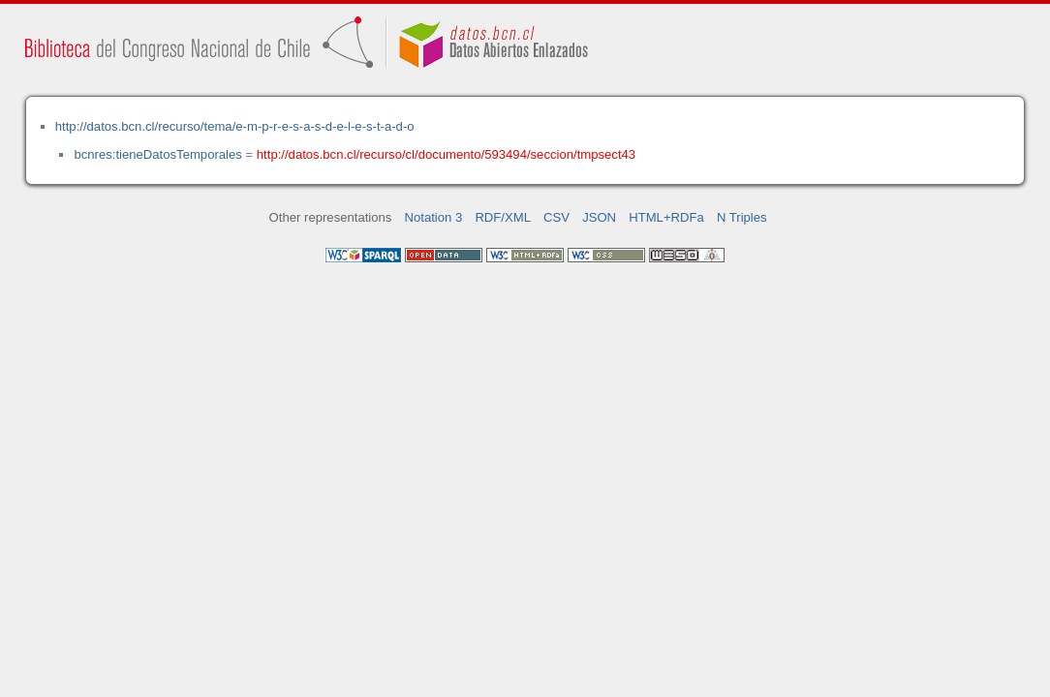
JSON (599, 217)
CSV (556, 217)
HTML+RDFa (666, 217)
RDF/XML (503, 217)
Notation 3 (434, 217)
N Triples (742, 217)
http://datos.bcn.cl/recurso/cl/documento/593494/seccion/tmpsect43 (446, 154)
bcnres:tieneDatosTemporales (157, 154)
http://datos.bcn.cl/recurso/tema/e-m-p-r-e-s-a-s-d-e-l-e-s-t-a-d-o (235, 126)
